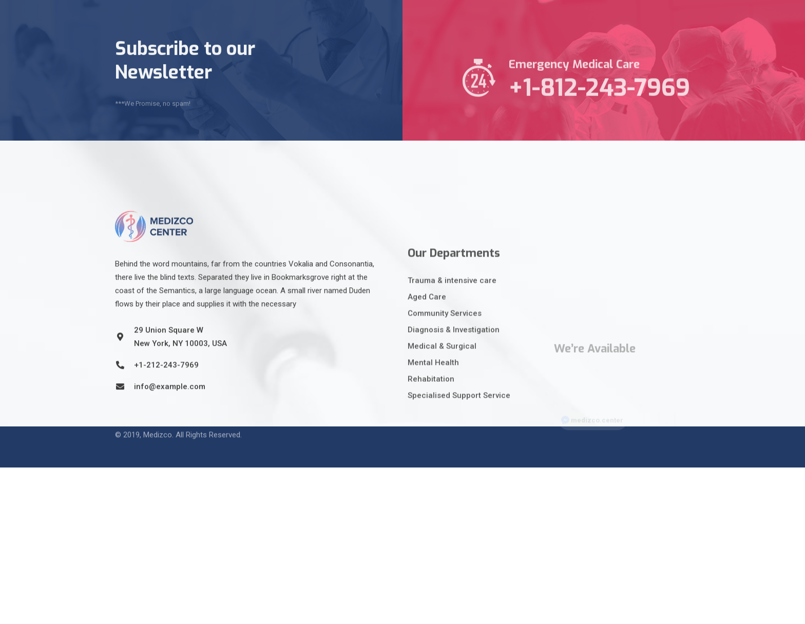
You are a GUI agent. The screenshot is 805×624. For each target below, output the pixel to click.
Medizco (157, 428)
